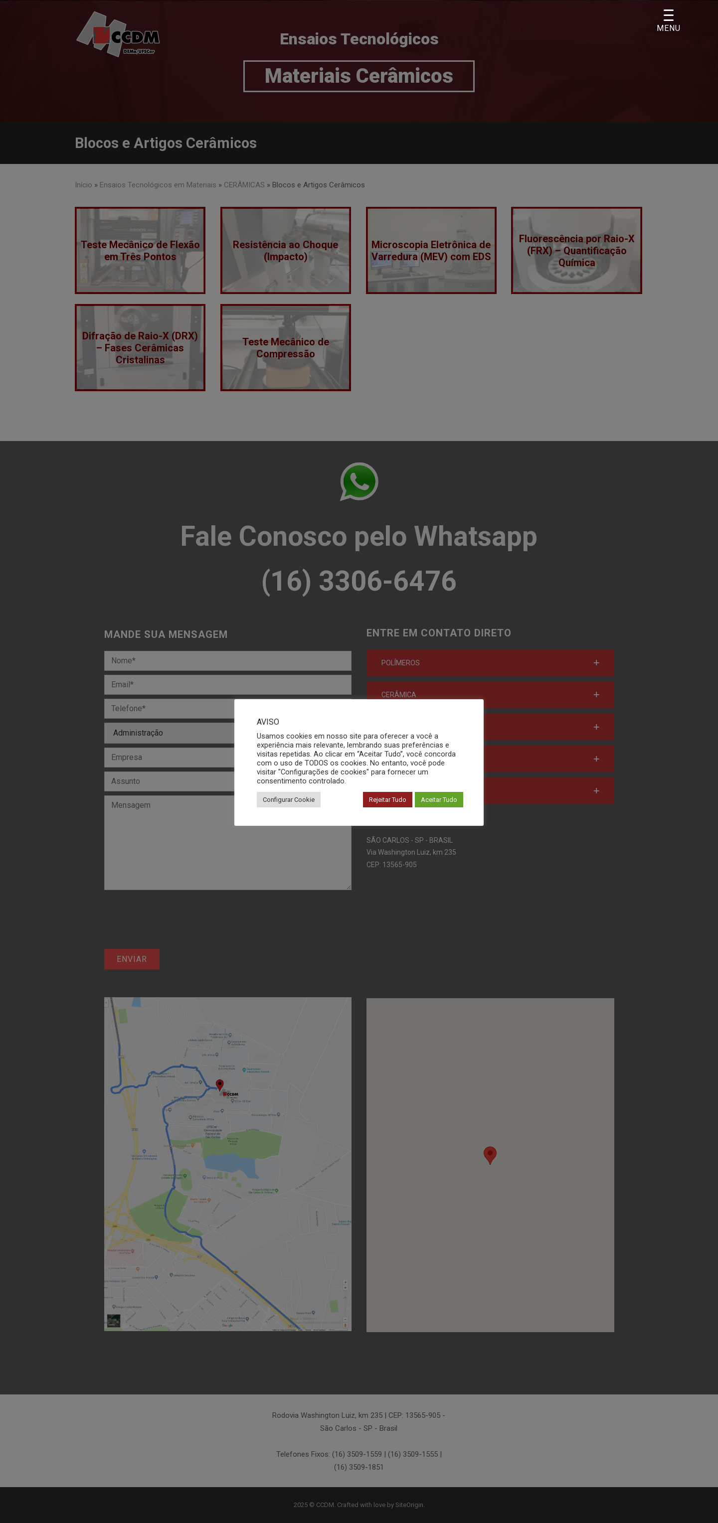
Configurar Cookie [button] (289, 799)
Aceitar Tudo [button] (439, 799)
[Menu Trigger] (668, 21)
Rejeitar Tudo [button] (387, 799)
